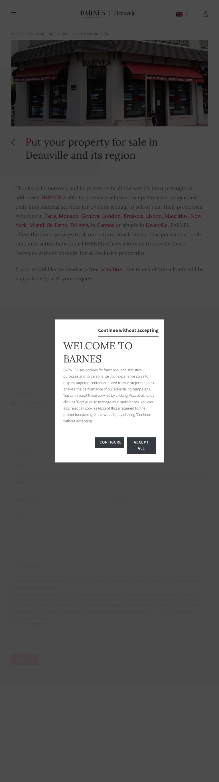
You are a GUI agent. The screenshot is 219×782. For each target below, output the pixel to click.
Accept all (141, 446)
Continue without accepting (128, 330)
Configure (110, 443)
